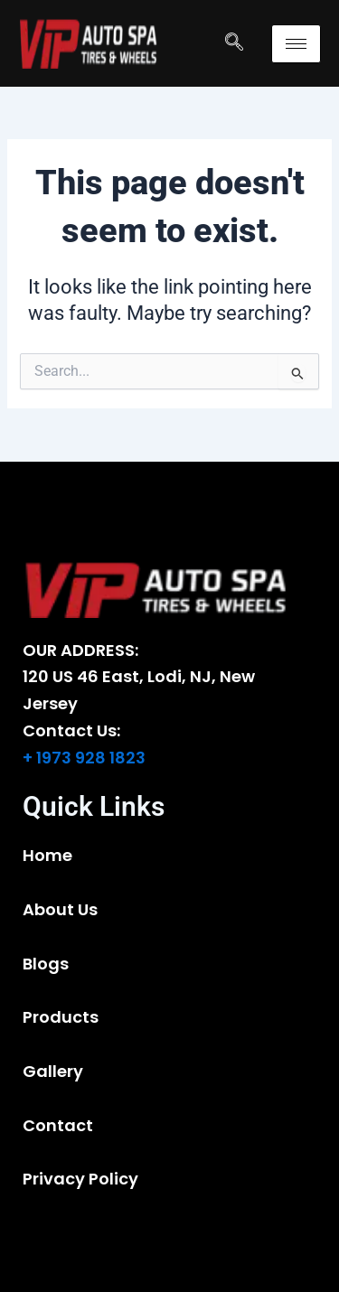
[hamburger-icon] (296, 43)
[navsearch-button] (234, 43)
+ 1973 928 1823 (84, 757)
